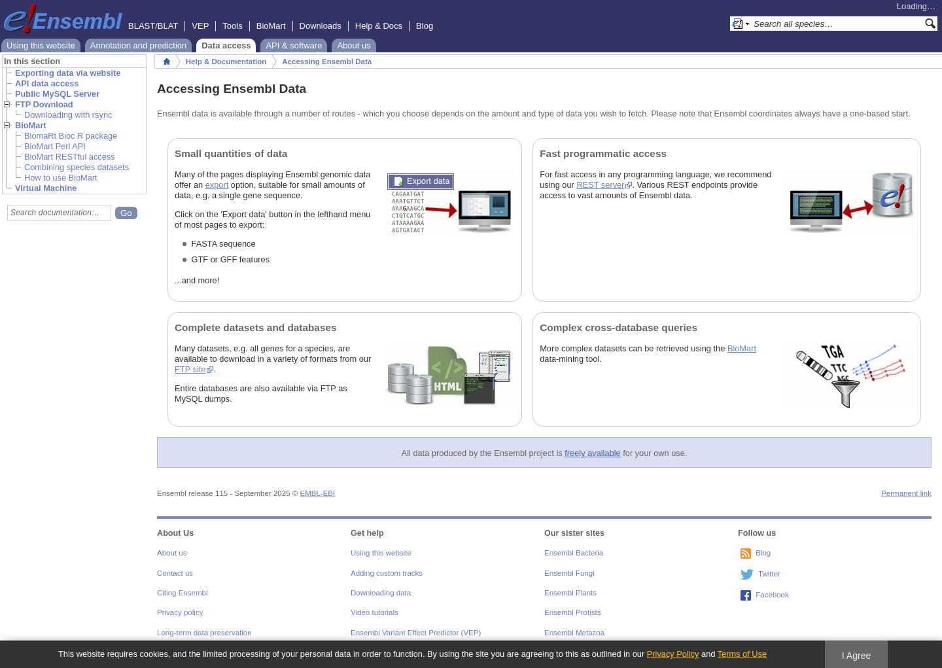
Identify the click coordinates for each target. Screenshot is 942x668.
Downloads (320, 26)
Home (167, 61)
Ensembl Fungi (569, 573)
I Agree (856, 655)
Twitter (769, 574)
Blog (424, 26)
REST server (600, 185)
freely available (592, 453)
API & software (294, 45)
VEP (200, 26)
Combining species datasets (76, 167)
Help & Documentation (226, 61)
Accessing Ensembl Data (327, 61)
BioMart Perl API (55, 146)
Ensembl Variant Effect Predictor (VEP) (416, 633)
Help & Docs (378, 26)
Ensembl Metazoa (574, 633)
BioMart (271, 26)
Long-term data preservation (204, 633)
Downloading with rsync (68, 115)
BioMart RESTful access (69, 157)
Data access (226, 45)
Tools (232, 26)
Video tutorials (374, 612)
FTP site (190, 369)
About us (353, 45)
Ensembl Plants (570, 593)
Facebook (772, 595)
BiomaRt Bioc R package (70, 136)
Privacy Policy (673, 654)
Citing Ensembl (182, 593)
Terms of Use (742, 654)
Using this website (41, 45)
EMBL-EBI (317, 493)
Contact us (175, 573)
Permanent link (906, 493)
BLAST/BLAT (153, 26)
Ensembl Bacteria (573, 553)
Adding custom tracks (387, 573)
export (217, 185)
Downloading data (381, 593)
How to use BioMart (60, 178)
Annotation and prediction (138, 45)
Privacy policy (180, 612)
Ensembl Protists (572, 612)
